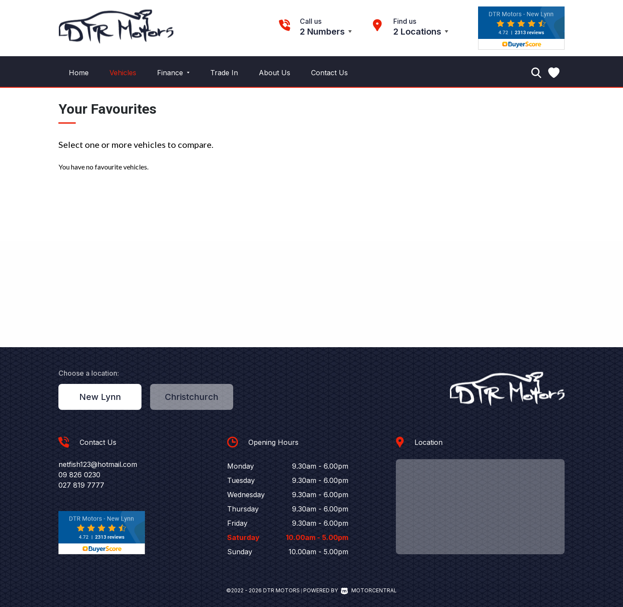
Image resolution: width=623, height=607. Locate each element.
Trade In (224, 72)
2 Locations (417, 31)
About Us (274, 72)
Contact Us (329, 72)
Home (79, 72)
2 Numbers (322, 31)
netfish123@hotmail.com (97, 464)
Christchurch (191, 397)
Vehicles (122, 72)
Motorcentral (369, 590)
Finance (173, 72)
